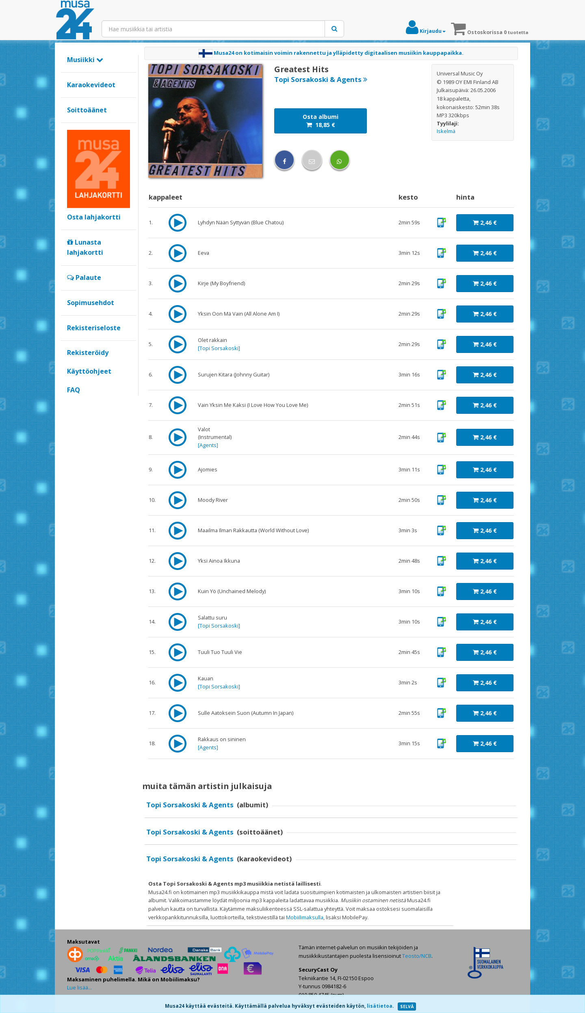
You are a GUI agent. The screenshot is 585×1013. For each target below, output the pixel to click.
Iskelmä (446, 131)
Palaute (84, 277)
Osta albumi (320, 121)
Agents (208, 445)
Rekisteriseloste (94, 327)
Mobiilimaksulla (304, 917)
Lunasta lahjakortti (85, 247)
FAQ (73, 389)
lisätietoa (379, 1006)
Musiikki (85, 59)
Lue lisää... (79, 987)
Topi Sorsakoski (218, 348)
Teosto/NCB (416, 955)
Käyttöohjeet (89, 371)
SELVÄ (407, 1006)
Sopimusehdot (90, 302)
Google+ (71, 403)
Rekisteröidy (87, 352)
